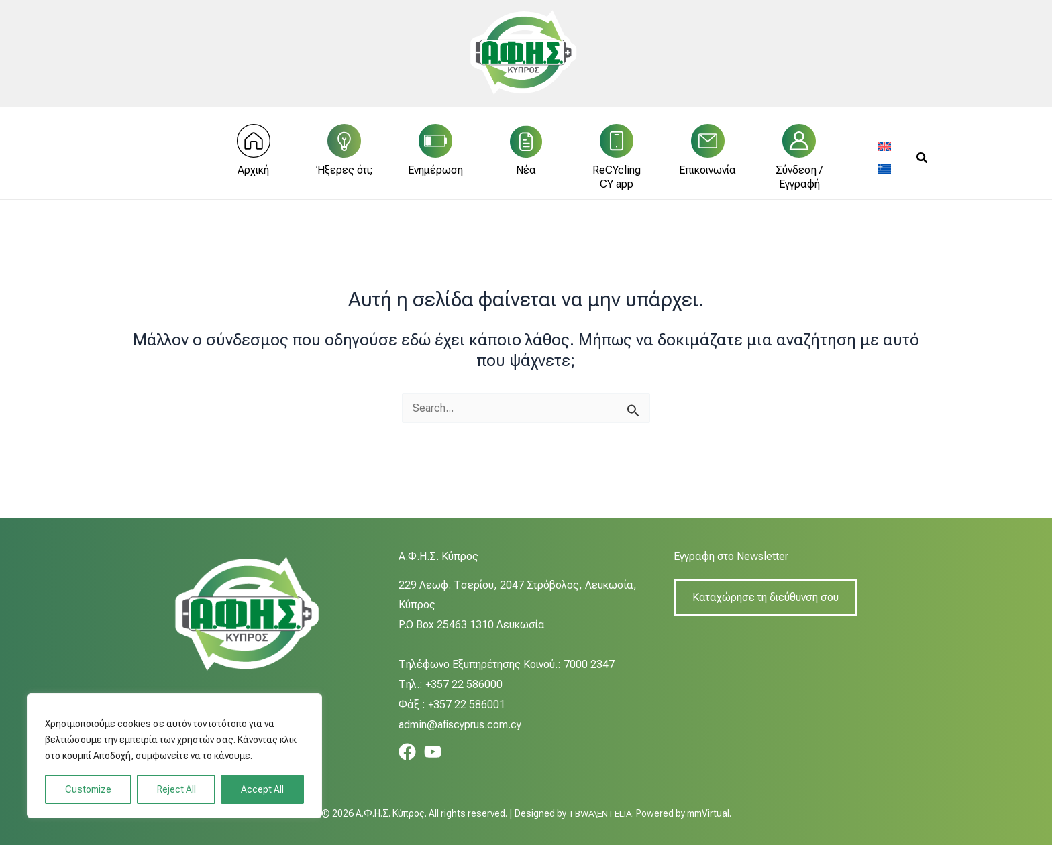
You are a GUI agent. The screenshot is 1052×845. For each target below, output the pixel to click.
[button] (922, 162)
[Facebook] (407, 751)
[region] (174, 755)
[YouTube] (432, 751)
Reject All (176, 789)
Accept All (262, 789)
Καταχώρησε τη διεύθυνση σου (765, 597)
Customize (88, 789)
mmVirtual (709, 813)
